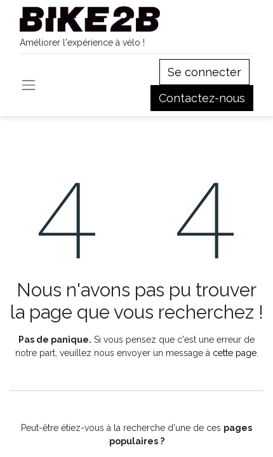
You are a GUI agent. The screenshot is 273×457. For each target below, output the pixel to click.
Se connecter (204, 72)
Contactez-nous (202, 98)
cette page (234, 353)
